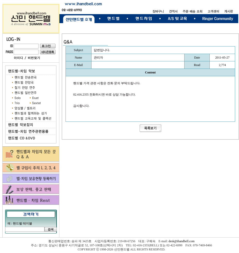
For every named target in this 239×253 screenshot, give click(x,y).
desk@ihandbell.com (182, 241)
